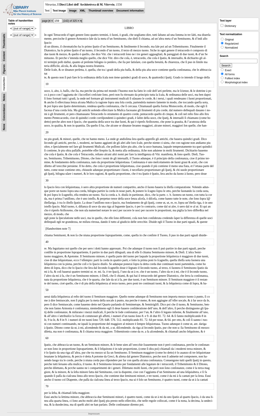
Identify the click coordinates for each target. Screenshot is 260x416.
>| (81, 20)
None (4, 127)
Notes (4, 97)
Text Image (59, 10)
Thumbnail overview (100, 10)
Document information (130, 10)
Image (73, 10)
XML (82, 10)
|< (49, 20)
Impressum (94, 414)
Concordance (4, 112)
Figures (4, 68)
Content (4, 56)
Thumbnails (4, 41)
